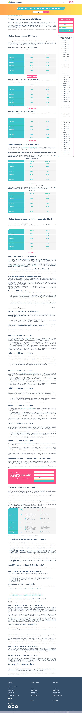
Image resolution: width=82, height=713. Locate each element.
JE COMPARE (46, 12)
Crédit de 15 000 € (66, 85)
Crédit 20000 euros (56, 692)
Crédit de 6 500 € (66, 62)
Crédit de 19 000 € (66, 93)
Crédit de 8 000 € (66, 67)
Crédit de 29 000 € (66, 112)
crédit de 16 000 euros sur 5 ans (27, 408)
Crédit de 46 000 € (66, 146)
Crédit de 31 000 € (66, 116)
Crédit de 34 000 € (66, 122)
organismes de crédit (40, 466)
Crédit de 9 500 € (66, 73)
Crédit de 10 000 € (66, 75)
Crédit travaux (10, 683)
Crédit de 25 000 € (66, 105)
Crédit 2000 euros (33, 688)
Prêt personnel (55, 682)
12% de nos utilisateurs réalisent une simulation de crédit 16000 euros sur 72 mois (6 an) (26, 594)
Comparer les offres (32, 76)
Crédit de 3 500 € (66, 50)
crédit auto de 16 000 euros (18, 38)
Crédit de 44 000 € (66, 142)
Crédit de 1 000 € (66, 40)
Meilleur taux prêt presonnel (13, 695)
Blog (9, 700)
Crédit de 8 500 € (66, 69)
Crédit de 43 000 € (66, 140)
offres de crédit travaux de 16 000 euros (30, 147)
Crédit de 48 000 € (66, 150)
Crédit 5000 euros (33, 690)
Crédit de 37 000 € (66, 128)
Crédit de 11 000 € (66, 77)
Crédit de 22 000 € (66, 99)
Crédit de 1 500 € (66, 42)
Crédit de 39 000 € (66, 132)
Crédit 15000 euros (34, 692)
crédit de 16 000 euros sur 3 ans (27, 373)
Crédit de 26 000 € (66, 107)
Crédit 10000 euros (11, 692)
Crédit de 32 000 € (66, 118)
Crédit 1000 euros (11, 688)
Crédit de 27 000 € (66, 109)
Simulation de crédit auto (34, 682)
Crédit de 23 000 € (66, 101)
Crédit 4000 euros (11, 690)
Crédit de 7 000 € (66, 64)
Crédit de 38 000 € (66, 130)
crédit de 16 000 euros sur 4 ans (27, 391)
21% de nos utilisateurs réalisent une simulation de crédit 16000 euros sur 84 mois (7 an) (26, 595)
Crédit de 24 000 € (66, 103)
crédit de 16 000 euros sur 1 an (27, 338)
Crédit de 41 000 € (66, 136)
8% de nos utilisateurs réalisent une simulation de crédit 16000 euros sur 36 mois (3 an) (26, 590)
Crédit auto (10, 682)
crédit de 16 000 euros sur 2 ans (27, 355)
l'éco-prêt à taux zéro (15, 644)
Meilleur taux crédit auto (34, 695)
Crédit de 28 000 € (66, 111)
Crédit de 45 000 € (66, 144)
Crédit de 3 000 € (66, 48)
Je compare (66, 30)
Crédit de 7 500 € (66, 66)
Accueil (9, 15)
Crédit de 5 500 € (66, 58)
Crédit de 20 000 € (66, 95)
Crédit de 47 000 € (66, 148)
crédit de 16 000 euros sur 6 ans (27, 426)
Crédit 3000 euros (56, 688)
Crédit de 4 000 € (66, 52)
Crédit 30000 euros (34, 693)
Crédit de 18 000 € (66, 91)
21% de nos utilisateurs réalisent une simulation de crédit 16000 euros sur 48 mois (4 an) (26, 591)
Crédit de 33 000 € (66, 120)
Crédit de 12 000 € (66, 79)
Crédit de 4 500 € (66, 54)
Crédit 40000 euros (56, 693)
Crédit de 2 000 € (66, 44)
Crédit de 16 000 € (66, 87)
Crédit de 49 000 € (66, 152)
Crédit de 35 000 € (66, 124)
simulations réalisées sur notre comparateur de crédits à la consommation (22, 265)
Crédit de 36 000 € (66, 126)
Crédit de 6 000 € (66, 60)
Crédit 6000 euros (56, 690)
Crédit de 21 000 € (66, 97)
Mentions (32, 700)
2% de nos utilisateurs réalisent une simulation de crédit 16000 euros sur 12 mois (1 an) (26, 588)
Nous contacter (55, 700)
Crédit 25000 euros (11, 693)
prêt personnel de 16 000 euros (27, 221)
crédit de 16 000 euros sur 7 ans (27, 443)
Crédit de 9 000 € (66, 71)
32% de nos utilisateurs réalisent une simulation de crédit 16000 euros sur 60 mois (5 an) (26, 593)
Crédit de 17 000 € (66, 89)
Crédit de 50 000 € (66, 154)
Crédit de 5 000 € (66, 56)
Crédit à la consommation (14, 15)
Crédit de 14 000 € (66, 83)
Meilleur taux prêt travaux (57, 695)
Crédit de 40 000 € (66, 134)
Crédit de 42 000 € (66, 138)
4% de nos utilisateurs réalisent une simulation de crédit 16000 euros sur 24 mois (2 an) (26, 589)
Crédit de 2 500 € (66, 46)
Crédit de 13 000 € (66, 81)
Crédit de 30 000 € (66, 114)
